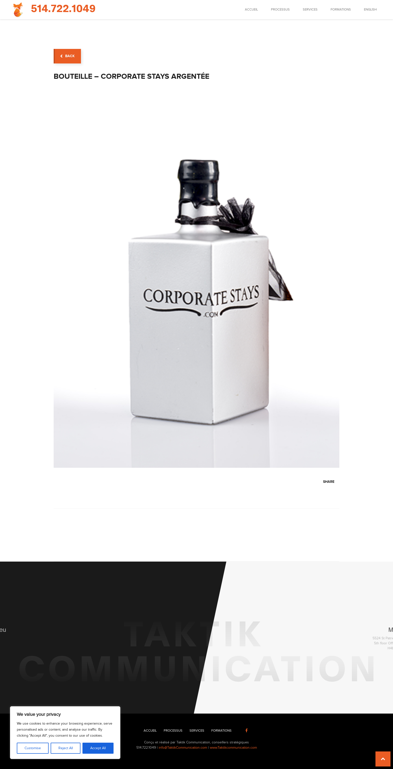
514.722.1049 (63, 9)
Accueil (251, 10)
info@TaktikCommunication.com (183, 748)
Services (310, 10)
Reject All (65, 748)
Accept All (98, 748)
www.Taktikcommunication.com (233, 748)
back (67, 56)
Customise (33, 748)
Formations (341, 10)
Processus (280, 10)
